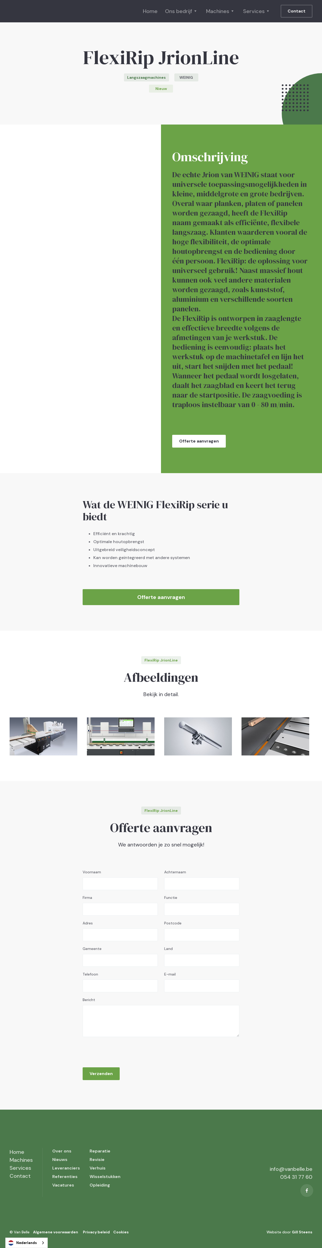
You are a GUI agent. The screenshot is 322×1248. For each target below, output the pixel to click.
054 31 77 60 (296, 1176)
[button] (182, 11)
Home (150, 11)
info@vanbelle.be (291, 1169)
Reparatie (100, 1151)
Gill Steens (302, 1232)
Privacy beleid (96, 1232)
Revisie (97, 1159)
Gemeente (92, 948)
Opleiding (100, 1185)
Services (20, 1167)
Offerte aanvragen (199, 441)
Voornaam (92, 872)
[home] (36, 11)
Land (168, 948)
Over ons (61, 1151)
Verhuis (98, 1168)
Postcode (173, 923)
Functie (170, 897)
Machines (21, 1159)
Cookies (121, 1232)
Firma (87, 897)
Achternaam (175, 872)
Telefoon (90, 974)
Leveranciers (66, 1168)
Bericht (89, 999)
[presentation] (123, 1050)
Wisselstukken (105, 1176)
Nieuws (59, 1159)
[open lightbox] (43, 736)
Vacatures (63, 1185)
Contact (296, 11)
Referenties (65, 1176)
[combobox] (26, 1243)
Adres (88, 923)
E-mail (170, 974)
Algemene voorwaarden (55, 1232)
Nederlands (22, 1243)
